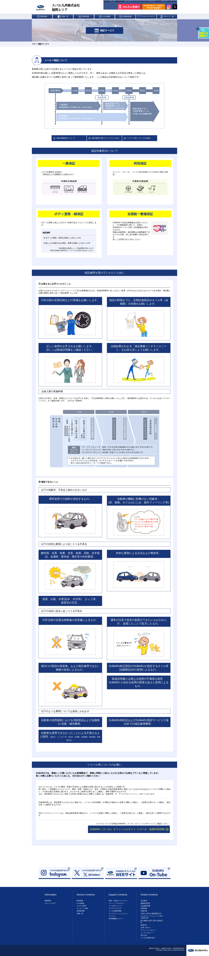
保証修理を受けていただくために (106, 138)
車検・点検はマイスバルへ (118, 901)
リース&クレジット (115, 906)
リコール (112, 916)
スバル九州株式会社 (148, 938)
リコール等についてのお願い (139, 138)
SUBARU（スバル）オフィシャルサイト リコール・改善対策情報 (127, 829)
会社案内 (106, 3)
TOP (34, 44)
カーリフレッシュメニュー (118, 913)
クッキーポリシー (147, 933)
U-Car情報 (80, 903)
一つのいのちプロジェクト (140, 3)
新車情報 (80, 901)
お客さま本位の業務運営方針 (151, 913)
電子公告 (144, 935)
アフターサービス (115, 908)
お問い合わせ (171, 3)
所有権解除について (116, 919)
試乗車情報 (81, 911)
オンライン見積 (82, 908)
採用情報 (158, 3)
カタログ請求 (81, 906)
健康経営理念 (120, 3)
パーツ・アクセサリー (117, 903)
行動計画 (144, 911)
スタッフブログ (50, 903)
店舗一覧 (80, 913)
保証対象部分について (66, 138)
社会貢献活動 (145, 906)
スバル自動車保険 (115, 911)
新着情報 (48, 901)
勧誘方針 (144, 925)
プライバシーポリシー (149, 930)
